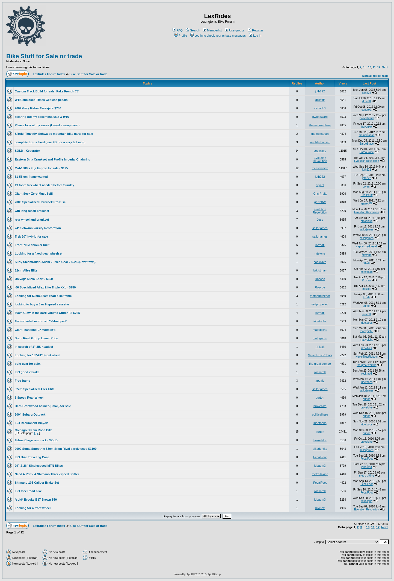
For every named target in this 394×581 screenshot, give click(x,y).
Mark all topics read (375, 75)
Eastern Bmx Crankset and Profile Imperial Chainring (52, 159)
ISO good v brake (27, 372)
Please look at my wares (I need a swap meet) (47, 125)
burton (366, 305)
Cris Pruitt (320, 193)
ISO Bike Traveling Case (32, 457)
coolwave (320, 150)
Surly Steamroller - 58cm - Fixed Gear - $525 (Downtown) (55, 262)
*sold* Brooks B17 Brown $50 (36, 499)
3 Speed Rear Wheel (29, 397)
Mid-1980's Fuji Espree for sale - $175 (41, 168)
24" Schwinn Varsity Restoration (38, 228)
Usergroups (235, 30)
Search (193, 30)
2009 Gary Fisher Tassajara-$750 (38, 108)
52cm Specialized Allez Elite (35, 389)
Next (385, 67)
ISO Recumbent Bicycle (32, 423)
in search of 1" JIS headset (34, 346)
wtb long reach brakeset (32, 210)
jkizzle (366, 297)
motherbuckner (320, 295)
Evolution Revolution (320, 159)
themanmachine (320, 125)
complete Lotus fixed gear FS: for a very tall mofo (50, 142)
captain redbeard (366, 246)
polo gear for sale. (28, 363)
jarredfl (320, 245)
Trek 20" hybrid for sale (31, 236)
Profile (180, 35)
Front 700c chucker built (32, 245)
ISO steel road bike (28, 491)
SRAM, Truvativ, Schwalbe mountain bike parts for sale (54, 133)
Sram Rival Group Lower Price (36, 338)
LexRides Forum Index (49, 74)
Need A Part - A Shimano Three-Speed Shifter (47, 474)
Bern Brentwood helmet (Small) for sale (43, 406)
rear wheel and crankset (32, 219)
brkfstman (320, 270)
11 (374, 67)
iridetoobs (320, 321)
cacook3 (319, 108)
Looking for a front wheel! (33, 508)
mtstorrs (320, 253)
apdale (319, 380)
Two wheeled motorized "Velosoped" (41, 321)
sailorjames (320, 228)
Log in (255, 35)
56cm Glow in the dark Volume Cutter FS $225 (47, 312)
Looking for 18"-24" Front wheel (37, 355)
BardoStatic (367, 143)
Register (255, 30)
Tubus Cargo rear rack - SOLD (36, 440)
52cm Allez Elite (26, 270)
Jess (320, 219)
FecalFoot (320, 457)
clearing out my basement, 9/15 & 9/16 (42, 116)
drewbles (366, 348)
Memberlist (212, 30)
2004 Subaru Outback (30, 414)
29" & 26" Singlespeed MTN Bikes (39, 465)
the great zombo (320, 363)
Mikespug (366, 501)
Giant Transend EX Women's (35, 329)
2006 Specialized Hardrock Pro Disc (40, 202)
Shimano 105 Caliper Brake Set (37, 482)
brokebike (366, 221)
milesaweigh (320, 168)
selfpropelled (320, 304)
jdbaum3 (320, 465)
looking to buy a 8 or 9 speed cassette (42, 304)
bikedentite (320, 448)
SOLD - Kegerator (27, 150)
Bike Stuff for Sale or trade (44, 56)
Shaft (366, 263)
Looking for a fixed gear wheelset (38, 253)
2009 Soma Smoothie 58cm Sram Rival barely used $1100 (56, 448)
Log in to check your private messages (218, 35)
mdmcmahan (320, 133)
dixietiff (320, 99)
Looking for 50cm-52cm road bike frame (43, 295)
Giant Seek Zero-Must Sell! (34, 193)
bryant (320, 185)
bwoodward (320, 116)
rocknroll (320, 372)
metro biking (320, 474)
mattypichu (320, 329)
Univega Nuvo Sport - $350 (34, 279)
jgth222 (320, 91)
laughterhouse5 (320, 142)
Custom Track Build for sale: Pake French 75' (47, 91)
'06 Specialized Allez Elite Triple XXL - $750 (45, 287)
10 (369, 67)
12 (378, 67)
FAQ (178, 30)
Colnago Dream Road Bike (33, 430)
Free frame (22, 380)
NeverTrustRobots (320, 355)
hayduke (367, 126)
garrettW (320, 202)
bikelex (320, 508)
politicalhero (320, 414)
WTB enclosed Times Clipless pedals (41, 99)
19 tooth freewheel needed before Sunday (44, 185)
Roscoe (320, 279)
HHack (319, 346)
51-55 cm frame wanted (31, 176)
